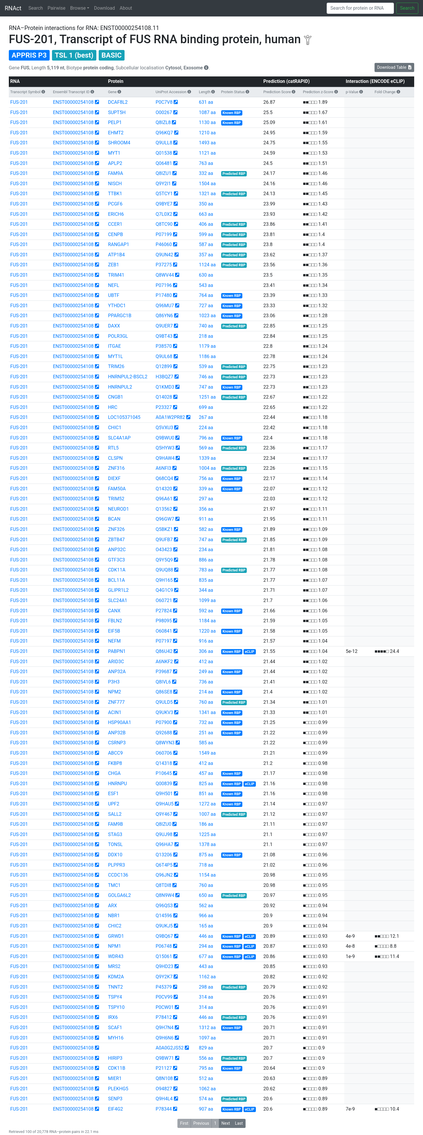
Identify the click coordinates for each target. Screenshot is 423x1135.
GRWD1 (116, 936)
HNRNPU (117, 783)
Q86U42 (164, 651)
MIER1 (115, 1078)
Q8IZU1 (163, 173)
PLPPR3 (116, 865)
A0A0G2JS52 (170, 1048)
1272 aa (207, 804)
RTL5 (113, 448)
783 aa (206, 570)
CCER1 (115, 224)
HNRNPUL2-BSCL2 (127, 377)
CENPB (115, 234)
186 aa (206, 824)
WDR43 (116, 956)
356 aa (206, 509)
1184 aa (207, 621)
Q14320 (164, 489)
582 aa (206, 529)
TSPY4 (115, 997)
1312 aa (207, 1027)
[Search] (360, 8)
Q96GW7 (165, 519)
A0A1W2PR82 (170, 417)
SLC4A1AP (119, 438)
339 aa (206, 489)
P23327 (164, 407)
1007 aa (207, 814)
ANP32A (117, 671)
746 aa (206, 377)
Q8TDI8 (163, 885)
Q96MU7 (165, 305)
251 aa (206, 733)
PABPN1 (117, 651)
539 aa (206, 366)
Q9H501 (164, 793)
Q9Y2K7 (164, 976)
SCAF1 (115, 1027)
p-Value (352, 92)
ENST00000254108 (73, 102)
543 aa (206, 285)
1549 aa (207, 753)
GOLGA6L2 (119, 895)
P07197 (164, 641)
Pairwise (57, 8)
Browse (78, 8)
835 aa (206, 580)
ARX (112, 905)
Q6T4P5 (164, 865)
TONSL (115, 844)
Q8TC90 (164, 224)
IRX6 (113, 1017)
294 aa (206, 946)
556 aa (206, 1058)
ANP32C (117, 549)
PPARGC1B (120, 315)
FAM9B (115, 824)
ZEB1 (113, 265)
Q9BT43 (164, 336)
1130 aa (207, 122)
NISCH (115, 183)
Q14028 (164, 397)
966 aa (206, 915)
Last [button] (239, 1123)
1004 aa (207, 468)
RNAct (13, 8)
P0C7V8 (164, 102)
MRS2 (114, 966)
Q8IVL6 (163, 682)
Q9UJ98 (164, 834)
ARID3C (116, 661)
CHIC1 (115, 427)
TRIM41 (116, 275)
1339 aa (207, 458)
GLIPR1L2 (118, 590)
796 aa (206, 438)
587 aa (206, 244)
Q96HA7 (164, 844)
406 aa (206, 224)
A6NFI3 (163, 468)
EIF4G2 (115, 1109)
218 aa (206, 336)
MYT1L (115, 356)
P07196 (164, 285)
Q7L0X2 (164, 214)
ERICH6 (116, 214)
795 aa (206, 1068)
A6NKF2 (164, 661)
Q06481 (164, 163)
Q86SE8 (164, 692)
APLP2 (115, 163)
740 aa (206, 326)
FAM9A (115, 173)
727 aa (206, 305)
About (126, 8)
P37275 (164, 265)
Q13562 (164, 509)
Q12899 (164, 366)
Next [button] (225, 1123)
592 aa (206, 611)
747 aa (206, 387)
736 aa (206, 682)
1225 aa (207, 834)
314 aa (206, 997)
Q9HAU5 (165, 804)
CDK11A (116, 570)
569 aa (206, 448)
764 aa (206, 295)
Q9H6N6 (165, 1038)
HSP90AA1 (119, 722)
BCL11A (116, 580)
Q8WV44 (165, 275)
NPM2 (114, 692)
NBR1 (114, 915)
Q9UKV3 (164, 712)
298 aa (206, 987)
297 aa (206, 499)
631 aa (206, 102)
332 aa (206, 173)
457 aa (206, 773)
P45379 (164, 987)
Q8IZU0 (163, 824)
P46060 (164, 244)
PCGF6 (115, 204)
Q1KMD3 (165, 387)
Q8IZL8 (163, 122)
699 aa (206, 407)
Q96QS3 (164, 905)
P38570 (164, 346)
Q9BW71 (165, 1058)
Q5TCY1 (164, 193)
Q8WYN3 (165, 742)
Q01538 (164, 153)
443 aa (206, 966)
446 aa (206, 936)
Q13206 (164, 854)
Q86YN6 (164, 315)
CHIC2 (115, 926)
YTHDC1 (117, 305)
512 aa (206, 1078)
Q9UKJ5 (164, 926)
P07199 (164, 234)
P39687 (164, 671)
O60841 (164, 631)
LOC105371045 (124, 417)
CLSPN (115, 458)
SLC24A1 (117, 600)
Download (104, 8)
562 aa (206, 905)
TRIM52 (116, 499)
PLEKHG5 (118, 1088)
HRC (113, 407)
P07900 (164, 722)
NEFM (114, 641)
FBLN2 (115, 621)
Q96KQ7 (164, 133)
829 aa (206, 1048)
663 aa (206, 214)
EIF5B (114, 631)
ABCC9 (115, 753)
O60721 (164, 600)
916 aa (206, 641)
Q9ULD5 (164, 702)
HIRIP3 (115, 1058)
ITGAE (114, 346)
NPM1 (114, 946)
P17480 (164, 295)
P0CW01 (165, 1007)
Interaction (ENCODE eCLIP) (375, 81)
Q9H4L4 (164, 1098)
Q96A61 (164, 499)
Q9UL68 (164, 356)
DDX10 (115, 854)
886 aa (206, 560)
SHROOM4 (119, 143)
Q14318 (164, 763)
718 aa (206, 865)
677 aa (206, 956)
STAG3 (115, 834)
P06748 (164, 946)
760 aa (206, 702)
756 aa (206, 478)
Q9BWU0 (165, 438)
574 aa (206, 1098)
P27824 (164, 611)
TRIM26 (116, 366)
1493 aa (207, 143)
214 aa (206, 692)
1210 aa (207, 133)
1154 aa (207, 875)
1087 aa (207, 112)
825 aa (206, 783)
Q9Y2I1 (163, 183)
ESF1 (113, 793)
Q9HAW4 (165, 458)
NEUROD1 (118, 509)
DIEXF (114, 478)
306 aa (206, 651)
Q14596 (164, 915)
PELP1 (115, 122)
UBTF (114, 295)
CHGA (114, 773)
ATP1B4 (116, 255)
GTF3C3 (116, 560)
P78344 (164, 1109)
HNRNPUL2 (120, 387)
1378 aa (207, 844)
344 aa (206, 590)
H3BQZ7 (164, 377)
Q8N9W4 (165, 895)
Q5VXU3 (164, 427)
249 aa (206, 671)
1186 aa (207, 356)
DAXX (114, 326)
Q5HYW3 (165, 448)
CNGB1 (115, 397)
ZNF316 (116, 468)
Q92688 (164, 733)
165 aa (206, 926)
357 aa (206, 255)
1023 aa (207, 315)
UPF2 (113, 804)
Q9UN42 (164, 255)
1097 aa (207, 1038)
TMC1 (114, 885)
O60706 (164, 753)
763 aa (206, 163)
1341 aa (207, 712)
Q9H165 (164, 580)
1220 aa (207, 631)
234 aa (206, 549)
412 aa (206, 661)
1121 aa (207, 153)
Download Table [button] (394, 67)
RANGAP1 (118, 244)
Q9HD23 (164, 966)
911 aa (206, 519)
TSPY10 (116, 1007)
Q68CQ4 (164, 478)
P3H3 (114, 682)
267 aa (206, 417)
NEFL (113, 285)
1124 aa (207, 265)
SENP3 (115, 1098)
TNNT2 (115, 987)
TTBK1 (115, 193)
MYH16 (116, 1038)
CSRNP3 (117, 742)
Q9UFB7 (164, 539)
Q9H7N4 (165, 1027)
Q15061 (164, 956)
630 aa (206, 275)
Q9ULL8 (164, 143)
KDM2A (116, 976)
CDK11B (116, 1068)
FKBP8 (115, 763)
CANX (114, 611)
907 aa (206, 1109)
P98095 (164, 621)
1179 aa (207, 346)
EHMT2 (116, 133)
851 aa (206, 793)
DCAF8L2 (118, 102)
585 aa (206, 742)
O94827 (164, 1088)
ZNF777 (116, 702)
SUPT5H (117, 112)
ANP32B (117, 733)
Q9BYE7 (164, 204)
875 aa (206, 854)
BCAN (114, 519)
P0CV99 (164, 997)
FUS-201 (19, 102)
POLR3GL (118, 336)
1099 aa (207, 600)
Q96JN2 (164, 875)
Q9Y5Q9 (164, 560)
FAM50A (117, 489)
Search (35, 8)
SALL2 (115, 814)
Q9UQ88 (164, 570)
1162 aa (207, 976)
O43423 (164, 549)
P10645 (164, 773)
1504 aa (207, 183)
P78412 (164, 1017)
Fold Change (385, 92)
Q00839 (164, 783)
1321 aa (207, 193)
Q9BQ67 (164, 936)
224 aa (206, 427)
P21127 (164, 1068)
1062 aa (207, 1088)
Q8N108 (164, 1078)
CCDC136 (118, 875)
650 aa (206, 895)
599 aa (206, 234)
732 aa (206, 722)
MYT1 (114, 153)
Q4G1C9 (164, 590)
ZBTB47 (116, 539)
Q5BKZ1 (164, 529)
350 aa (206, 204)
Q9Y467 (164, 814)
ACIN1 (115, 712)
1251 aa (207, 397)
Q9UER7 (164, 326)
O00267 (164, 112)
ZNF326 (116, 529)
